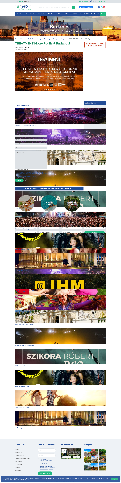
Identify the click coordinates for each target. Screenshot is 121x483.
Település (40, 14)
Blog (103, 14)
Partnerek (18, 467)
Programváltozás (20, 464)
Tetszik (66, 457)
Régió (26, 14)
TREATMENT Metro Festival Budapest (42, 43)
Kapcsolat (18, 470)
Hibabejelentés (19, 455)
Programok (64, 39)
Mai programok (83, 1)
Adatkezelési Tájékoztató (30, 176)
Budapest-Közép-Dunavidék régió (31, 39)
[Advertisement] (95, 75)
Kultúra (68, 14)
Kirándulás (77, 14)
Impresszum (18, 461)
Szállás (19, 14)
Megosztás (76, 457)
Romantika (95, 14)
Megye (32, 14)
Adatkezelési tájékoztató (22, 458)
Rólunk (17, 449)
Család (86, 14)
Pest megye (47, 39)
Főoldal (17, 39)
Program (50, 14)
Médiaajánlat (18, 452)
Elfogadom (115, 479)
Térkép (92, 1)
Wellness (58, 14)
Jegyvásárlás (101, 1)
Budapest (56, 39)
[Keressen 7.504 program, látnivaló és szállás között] (55, 7)
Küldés (19, 180)
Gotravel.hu (69, 450)
